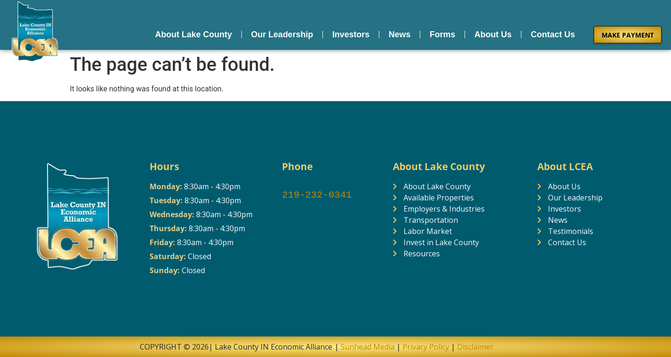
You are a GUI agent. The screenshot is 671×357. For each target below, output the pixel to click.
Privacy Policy (426, 347)
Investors (351, 32)
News (400, 32)
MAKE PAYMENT (628, 32)
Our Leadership (282, 32)
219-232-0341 (317, 195)
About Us (493, 32)
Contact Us (553, 32)
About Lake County (193, 32)
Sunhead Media (367, 347)
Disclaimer (475, 347)
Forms (442, 32)
